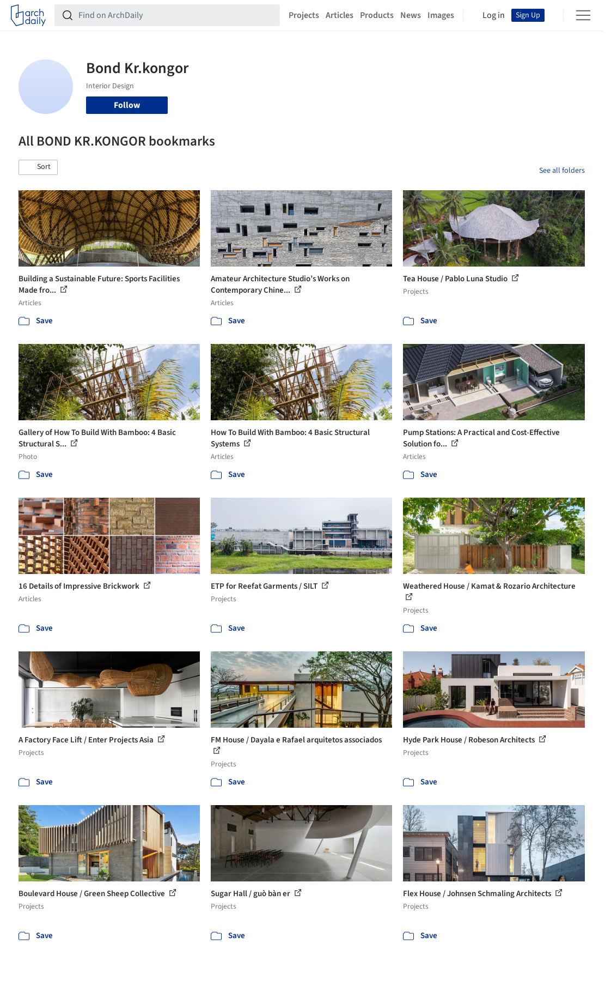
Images (440, 15)
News (410, 15)
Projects (304, 15)
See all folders (562, 170)
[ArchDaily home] (28, 15)
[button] (38, 167)
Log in (493, 15)
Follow (127, 105)
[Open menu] (583, 15)
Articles (339, 15)
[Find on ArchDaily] (175, 15)
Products (377, 15)
